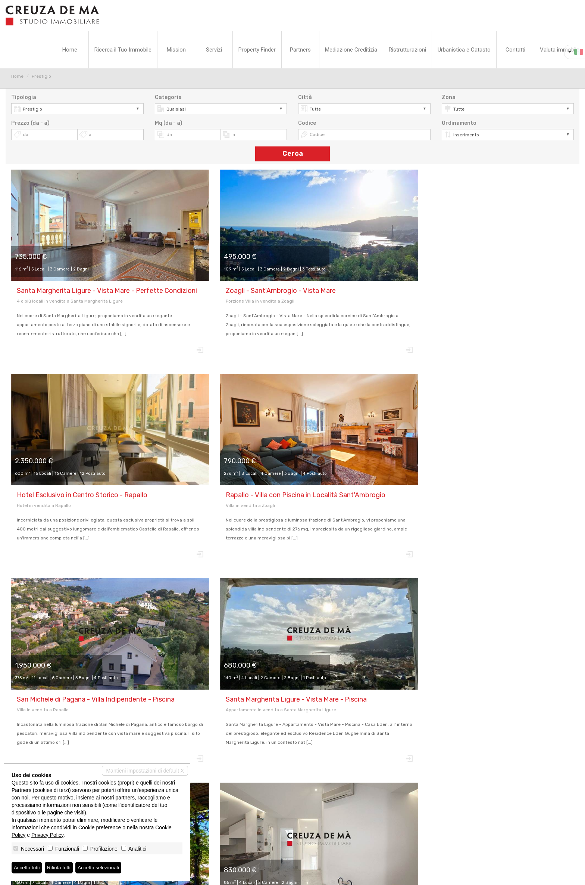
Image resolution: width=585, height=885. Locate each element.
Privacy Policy (243, 876)
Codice (307, 123)
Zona (449, 97)
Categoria (168, 97)
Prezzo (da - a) (30, 123)
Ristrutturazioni (407, 49)
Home (69, 49)
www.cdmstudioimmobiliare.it (292, 842)
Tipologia (23, 97)
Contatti (515, 49)
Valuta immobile (559, 49)
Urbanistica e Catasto (464, 49)
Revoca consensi (280, 876)
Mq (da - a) (168, 123)
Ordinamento (459, 123)
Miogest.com (343, 876)
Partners (300, 49)
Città (305, 97)
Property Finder (257, 49)
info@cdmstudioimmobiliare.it (292, 836)
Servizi (214, 49)
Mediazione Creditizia (351, 49)
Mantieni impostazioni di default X (145, 770)
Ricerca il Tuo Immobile (122, 49)
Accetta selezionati (102, 867)
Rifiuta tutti (61, 867)
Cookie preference (99, 827)
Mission (176, 49)
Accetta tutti (27, 867)
